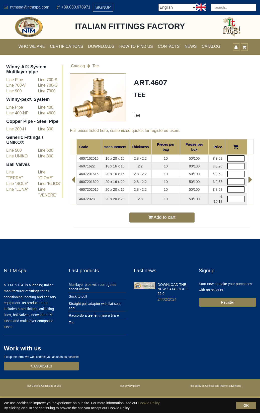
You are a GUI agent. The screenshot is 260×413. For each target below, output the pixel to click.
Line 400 (45, 107)
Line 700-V (16, 85)
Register (227, 302)
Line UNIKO (17, 156)
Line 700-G (48, 85)
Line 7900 (46, 91)
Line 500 (14, 150)
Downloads (101, 46)
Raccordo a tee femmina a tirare (94, 315)
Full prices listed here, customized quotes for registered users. (125, 130)
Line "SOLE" (17, 183)
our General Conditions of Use (44, 385)
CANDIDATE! (41, 366)
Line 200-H (16, 129)
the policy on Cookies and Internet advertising (216, 385)
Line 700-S (47, 80)
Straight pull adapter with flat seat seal (95, 306)
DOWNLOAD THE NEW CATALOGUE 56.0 (173, 289)
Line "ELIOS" (49, 183)
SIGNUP (103, 7)
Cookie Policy (148, 403)
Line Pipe (14, 80)
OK (246, 405)
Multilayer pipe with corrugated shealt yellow (92, 287)
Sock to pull (78, 296)
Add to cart (162, 217)
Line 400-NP (17, 113)
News (191, 46)
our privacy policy (130, 385)
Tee (95, 66)
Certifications (66, 46)
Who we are (32, 46)
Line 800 (45, 156)
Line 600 (45, 150)
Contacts (169, 46)
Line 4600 (46, 113)
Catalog (78, 66)
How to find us (136, 46)
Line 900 (14, 91)
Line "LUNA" (17, 189)
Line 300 (45, 129)
